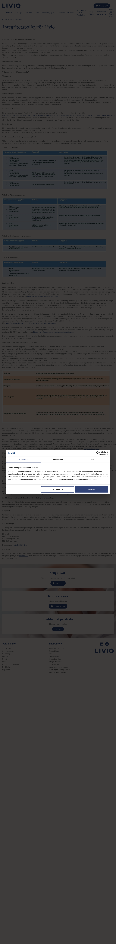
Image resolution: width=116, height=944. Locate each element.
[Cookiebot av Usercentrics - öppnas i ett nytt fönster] (98, 453)
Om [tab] (92, 460)
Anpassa (58, 489)
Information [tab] (58, 460)
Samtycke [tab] (23, 460)
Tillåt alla (91, 489)
